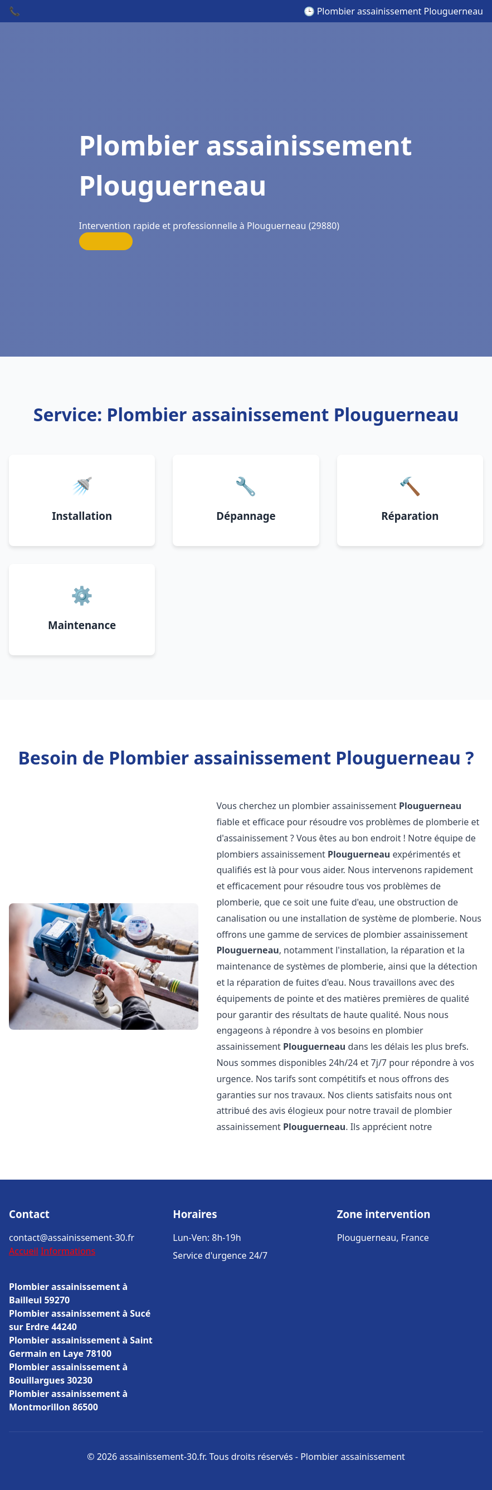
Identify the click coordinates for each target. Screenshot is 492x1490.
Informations (68, 1251)
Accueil (23, 1251)
